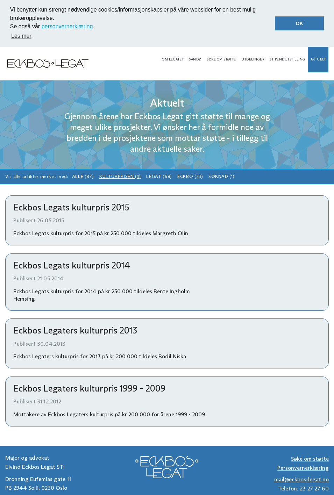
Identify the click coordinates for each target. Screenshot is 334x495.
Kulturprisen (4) (120, 176)
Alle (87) (83, 176)
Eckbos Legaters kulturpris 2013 (75, 330)
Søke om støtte (221, 59)
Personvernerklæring (303, 468)
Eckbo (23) (190, 176)
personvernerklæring (67, 26)
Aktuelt (318, 59)
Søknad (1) (221, 176)
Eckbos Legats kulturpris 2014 (71, 265)
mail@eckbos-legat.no (301, 479)
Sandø (195, 59)
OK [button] (299, 23)
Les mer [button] (21, 36)
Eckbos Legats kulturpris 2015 (71, 207)
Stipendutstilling (287, 59)
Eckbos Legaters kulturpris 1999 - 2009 (89, 388)
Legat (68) (159, 176)
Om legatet (173, 59)
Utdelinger (252, 59)
